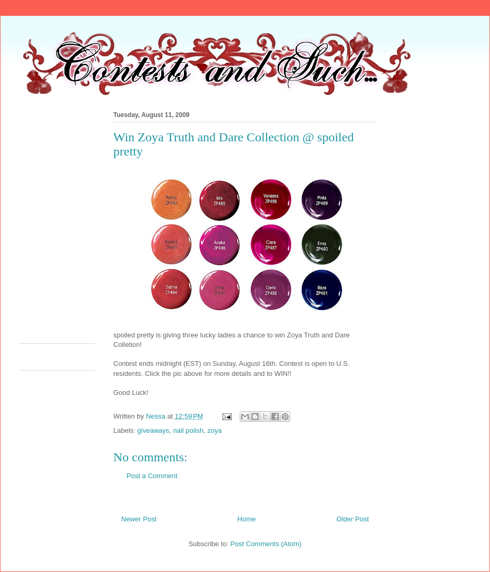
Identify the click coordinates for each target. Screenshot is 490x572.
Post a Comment (152, 476)
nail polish (188, 430)
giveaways (154, 430)
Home (247, 519)
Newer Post (138, 519)
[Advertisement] (108, 224)
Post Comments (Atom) (265, 544)
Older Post (353, 519)
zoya (215, 430)
